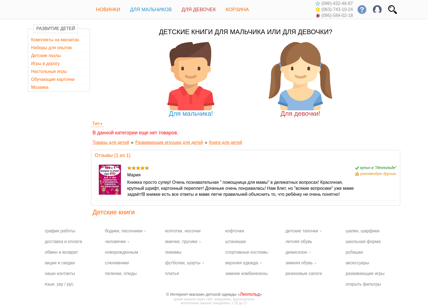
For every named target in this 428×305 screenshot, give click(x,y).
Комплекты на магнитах (55, 39)
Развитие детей (55, 28)
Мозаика (40, 87)
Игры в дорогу (45, 63)
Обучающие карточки (53, 79)
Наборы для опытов (51, 47)
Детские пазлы (46, 55)
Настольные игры (49, 71)
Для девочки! (300, 79)
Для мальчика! (191, 79)
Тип (96, 123)
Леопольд (250, 294)
